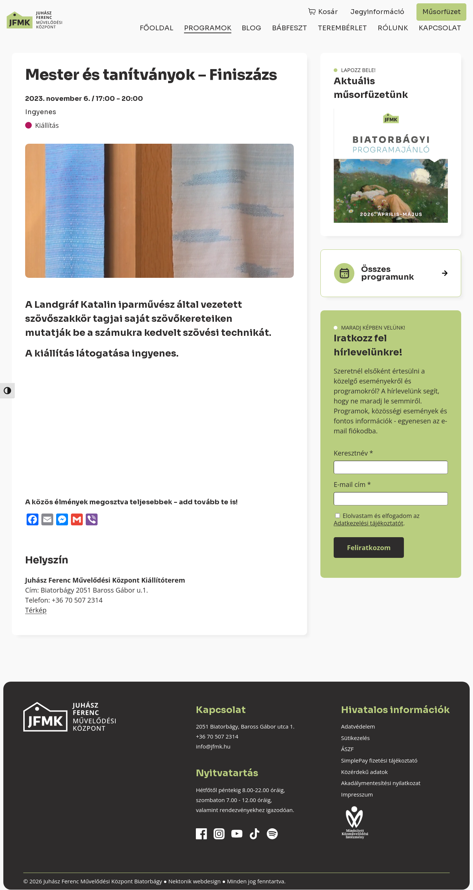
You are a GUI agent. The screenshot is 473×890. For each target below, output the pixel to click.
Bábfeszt (289, 28)
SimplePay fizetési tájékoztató (379, 760)
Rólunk (393, 28)
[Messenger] (62, 520)
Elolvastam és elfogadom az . (376, 519)
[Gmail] (76, 520)
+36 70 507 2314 (217, 736)
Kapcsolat (440, 28)
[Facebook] (32, 520)
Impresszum (357, 794)
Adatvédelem (358, 726)
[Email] (47, 520)
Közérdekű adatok (364, 771)
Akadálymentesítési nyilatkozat (381, 783)
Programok (207, 28)
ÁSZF (347, 749)
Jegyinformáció (377, 12)
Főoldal (156, 28)
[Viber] (91, 520)
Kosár (328, 12)
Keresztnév (353, 453)
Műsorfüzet (441, 12)
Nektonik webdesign (194, 881)
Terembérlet (342, 28)
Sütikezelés (355, 737)
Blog (251, 28)
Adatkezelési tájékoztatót (368, 523)
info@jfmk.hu (213, 746)
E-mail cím (352, 484)
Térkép (36, 610)
